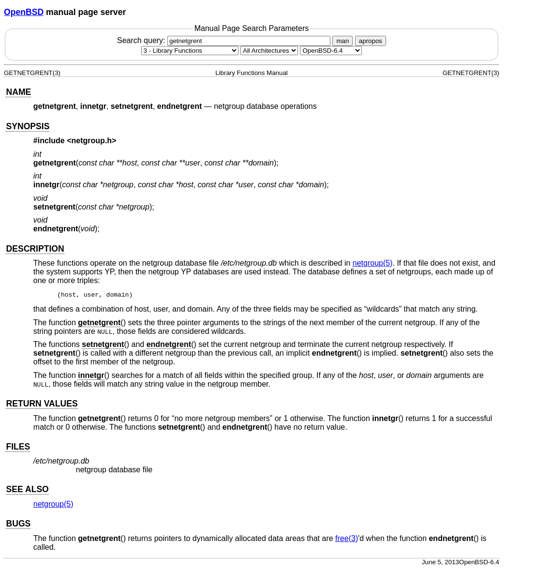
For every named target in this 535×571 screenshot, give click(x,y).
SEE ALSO (27, 491)
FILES (18, 448)
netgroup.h (92, 140)
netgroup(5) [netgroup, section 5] (373, 263)
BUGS (18, 525)
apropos (370, 41)
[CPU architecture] (269, 50)
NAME (18, 92)
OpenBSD (24, 12)
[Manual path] (331, 50)
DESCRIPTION (35, 249)
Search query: (225, 40)
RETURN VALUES (41, 405)
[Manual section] (189, 50)
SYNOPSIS (27, 126)
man (342, 41)
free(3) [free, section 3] (346, 540)
